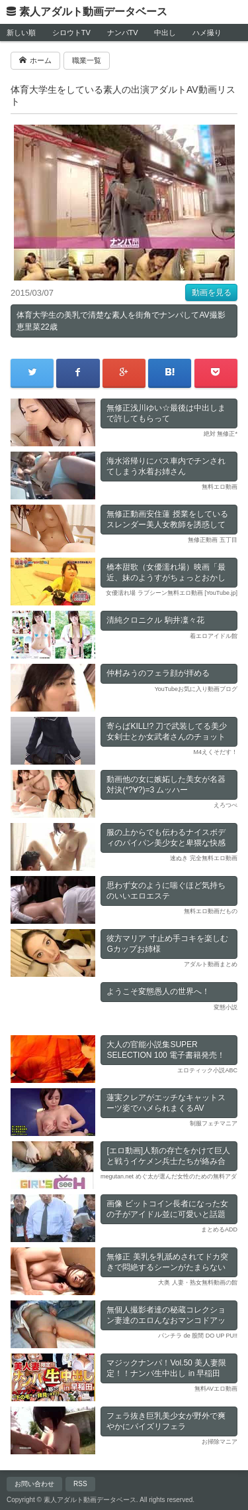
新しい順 (21, 32)
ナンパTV (122, 32)
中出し (165, 32)
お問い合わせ (34, 1483)
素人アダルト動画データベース (93, 11)
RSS (80, 1483)
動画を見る (211, 292)
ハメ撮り (207, 32)
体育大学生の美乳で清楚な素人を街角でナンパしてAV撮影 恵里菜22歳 (121, 321)
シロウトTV (71, 32)
